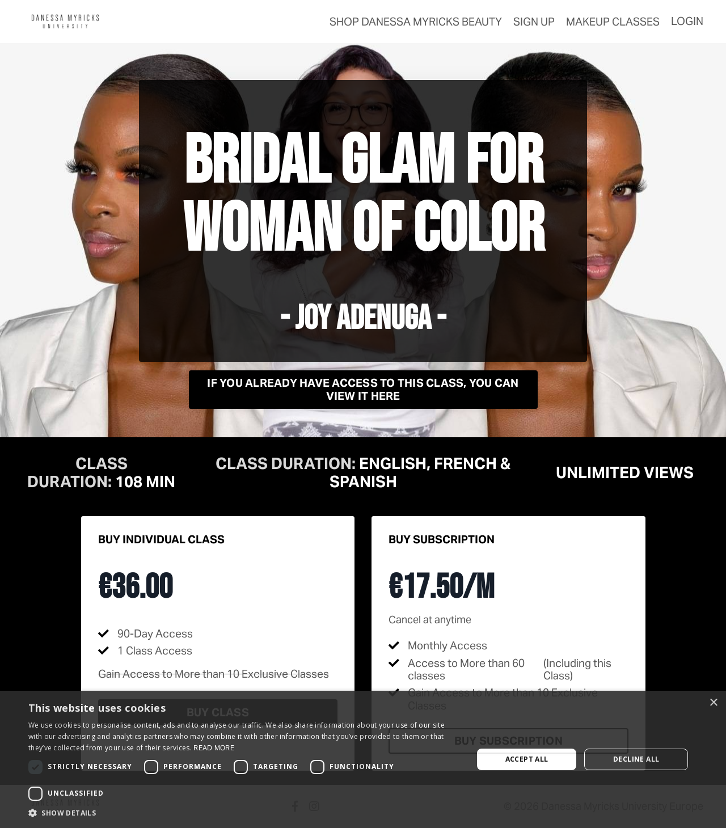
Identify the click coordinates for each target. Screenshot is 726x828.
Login (687, 21)
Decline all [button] (636, 759)
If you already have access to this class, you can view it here (362, 389)
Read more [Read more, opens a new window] (213, 747)
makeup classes (613, 21)
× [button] (713, 703)
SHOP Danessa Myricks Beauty (416, 21)
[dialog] (363, 759)
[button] (244, 813)
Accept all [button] (526, 759)
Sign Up (534, 21)
